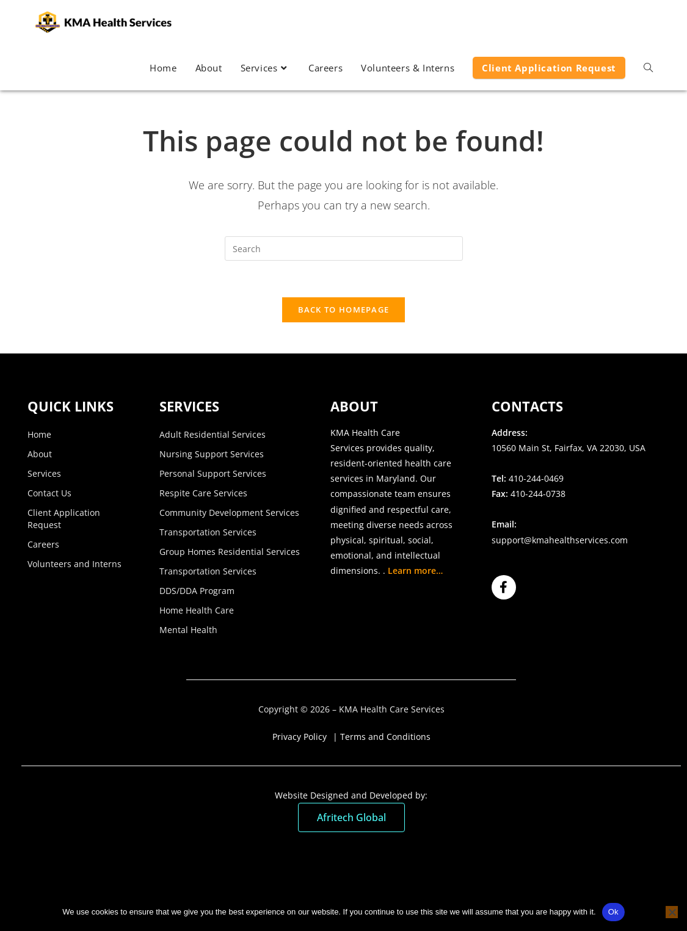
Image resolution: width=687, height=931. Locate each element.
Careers (43, 545)
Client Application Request (63, 519)
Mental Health (188, 630)
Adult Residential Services (212, 435)
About (39, 454)
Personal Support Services (212, 474)
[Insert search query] (344, 248)
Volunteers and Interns (74, 564)
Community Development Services (229, 513)
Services (44, 474)
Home (39, 435)
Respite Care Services (203, 493)
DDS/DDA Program (196, 591)
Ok (613, 911)
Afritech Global (351, 818)
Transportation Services (207, 532)
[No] (672, 912)
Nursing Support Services (211, 454)
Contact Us (49, 493)
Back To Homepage (344, 310)
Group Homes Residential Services (229, 552)
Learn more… (415, 572)
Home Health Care (196, 611)
